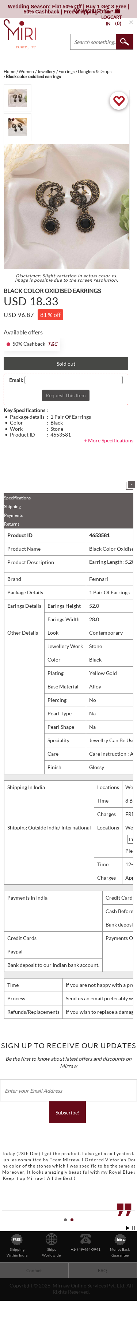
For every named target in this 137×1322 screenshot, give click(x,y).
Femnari (98, 579)
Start (128, 1228)
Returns (11, 524)
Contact (34, 1270)
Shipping (12, 506)
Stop (133, 1228)
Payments (13, 515)
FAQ (102, 1270)
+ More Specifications (108, 440)
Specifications (17, 498)
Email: (16, 380)
